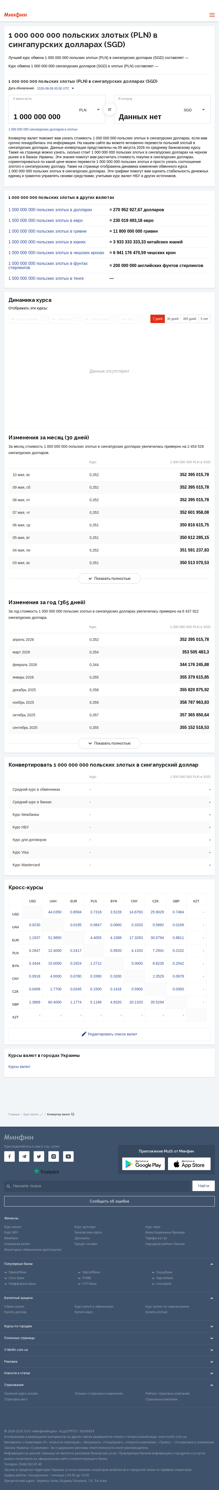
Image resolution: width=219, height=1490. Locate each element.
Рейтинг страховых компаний (167, 1393)
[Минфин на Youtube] (68, 1156)
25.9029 (157, 912)
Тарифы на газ (156, 1238)
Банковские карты (88, 1232)
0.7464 (178, 912)
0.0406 (34, 989)
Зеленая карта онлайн (21, 1393)
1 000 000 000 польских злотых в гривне (47, 231)
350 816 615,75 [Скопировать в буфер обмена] (194, 525)
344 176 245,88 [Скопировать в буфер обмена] (194, 664)
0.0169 (178, 925)
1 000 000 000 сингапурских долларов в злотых (42, 129)
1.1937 (34, 938)
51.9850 (55, 938)
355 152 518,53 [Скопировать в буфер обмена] (194, 727)
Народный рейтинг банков (165, 1244)
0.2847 (34, 950)
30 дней (173, 319)
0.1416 (116, 989)
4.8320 (116, 1002)
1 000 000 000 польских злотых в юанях (47, 242)
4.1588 (116, 938)
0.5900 (137, 989)
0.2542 (178, 963)
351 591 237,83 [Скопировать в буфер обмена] (194, 550)
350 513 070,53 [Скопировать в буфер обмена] (194, 562)
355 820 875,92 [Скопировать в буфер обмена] (194, 689)
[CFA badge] (16, 1418)
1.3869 (34, 1002)
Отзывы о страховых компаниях (99, 1393)
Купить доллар (15, 1312)
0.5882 (158, 925)
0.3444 (34, 963)
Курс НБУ (11, 1232)
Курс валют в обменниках (94, 1306)
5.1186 (95, 1002)
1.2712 (95, 963)
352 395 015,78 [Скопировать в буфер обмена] (194, 474)
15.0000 (55, 963)
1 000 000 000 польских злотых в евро (45, 221)
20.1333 (136, 1002)
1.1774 (76, 1002)
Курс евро (152, 1227)
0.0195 (76, 925)
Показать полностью (110, 578)
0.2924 (76, 963)
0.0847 (95, 925)
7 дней (157, 319)
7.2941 (158, 950)
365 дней (189, 319)
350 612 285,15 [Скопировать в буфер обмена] (194, 537)
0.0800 (116, 925)
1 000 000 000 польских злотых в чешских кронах (56, 253)
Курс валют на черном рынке (167, 1306)
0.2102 (178, 950)
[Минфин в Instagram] (53, 1156)
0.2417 (76, 950)
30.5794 (157, 938)
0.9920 (116, 950)
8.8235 (158, 963)
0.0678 (178, 976)
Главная (13, 1114)
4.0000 (56, 976)
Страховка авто (15, 1399)
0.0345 (76, 989)
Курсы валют (19, 1067)
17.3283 (136, 938)
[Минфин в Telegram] (24, 1156)
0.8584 (76, 912)
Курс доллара (85, 1227)
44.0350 (55, 912)
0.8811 (178, 938)
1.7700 (56, 989)
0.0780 (76, 976)
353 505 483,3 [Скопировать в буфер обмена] (195, 652)
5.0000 (137, 963)
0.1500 (95, 989)
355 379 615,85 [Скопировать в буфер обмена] (194, 677)
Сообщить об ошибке (109, 1201)
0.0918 (34, 976)
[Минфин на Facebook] (9, 1156)
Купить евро (84, 1312)
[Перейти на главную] (15, 15)
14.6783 (136, 912)
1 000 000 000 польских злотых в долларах (50, 210)
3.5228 (116, 912)
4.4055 (95, 938)
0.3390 (95, 976)
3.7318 (95, 912)
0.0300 (178, 989)
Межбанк (11, 1238)
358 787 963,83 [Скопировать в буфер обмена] (194, 702)
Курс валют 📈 (33, 1114)
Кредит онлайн (86, 1244)
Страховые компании (161, 1399)
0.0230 (34, 925)
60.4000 (55, 1002)
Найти (203, 1186)
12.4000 (55, 950)
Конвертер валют (17, 1244)
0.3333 (137, 925)
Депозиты (82, 1238)
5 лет (204, 319)
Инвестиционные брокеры (165, 1232)
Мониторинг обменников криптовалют (33, 1250)
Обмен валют (14, 1306)
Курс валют (12, 1227)
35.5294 (157, 1002)
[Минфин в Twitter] (39, 1156)
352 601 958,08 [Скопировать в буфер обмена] (194, 512)
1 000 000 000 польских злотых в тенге (46, 278)
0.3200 (116, 976)
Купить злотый (156, 1312)
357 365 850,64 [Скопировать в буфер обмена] (194, 715)
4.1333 (137, 950)
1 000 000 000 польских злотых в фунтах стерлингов (48, 265)
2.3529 (158, 976)
